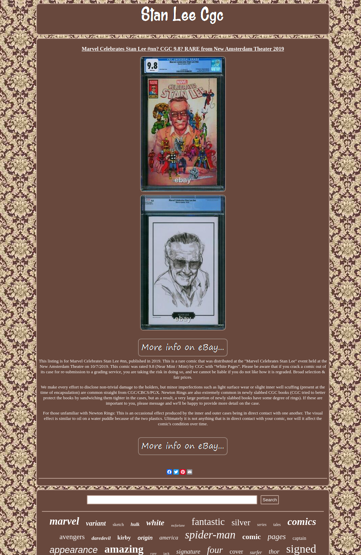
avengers (72, 537)
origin (145, 538)
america (168, 537)
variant (96, 523)
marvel (64, 521)
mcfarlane (178, 525)
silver (241, 522)
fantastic (208, 521)
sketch (118, 524)
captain (299, 538)
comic (251, 536)
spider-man (210, 535)
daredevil (101, 538)
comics (302, 521)
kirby (124, 537)
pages (277, 536)
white (155, 522)
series (262, 524)
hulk (134, 524)
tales (277, 524)
